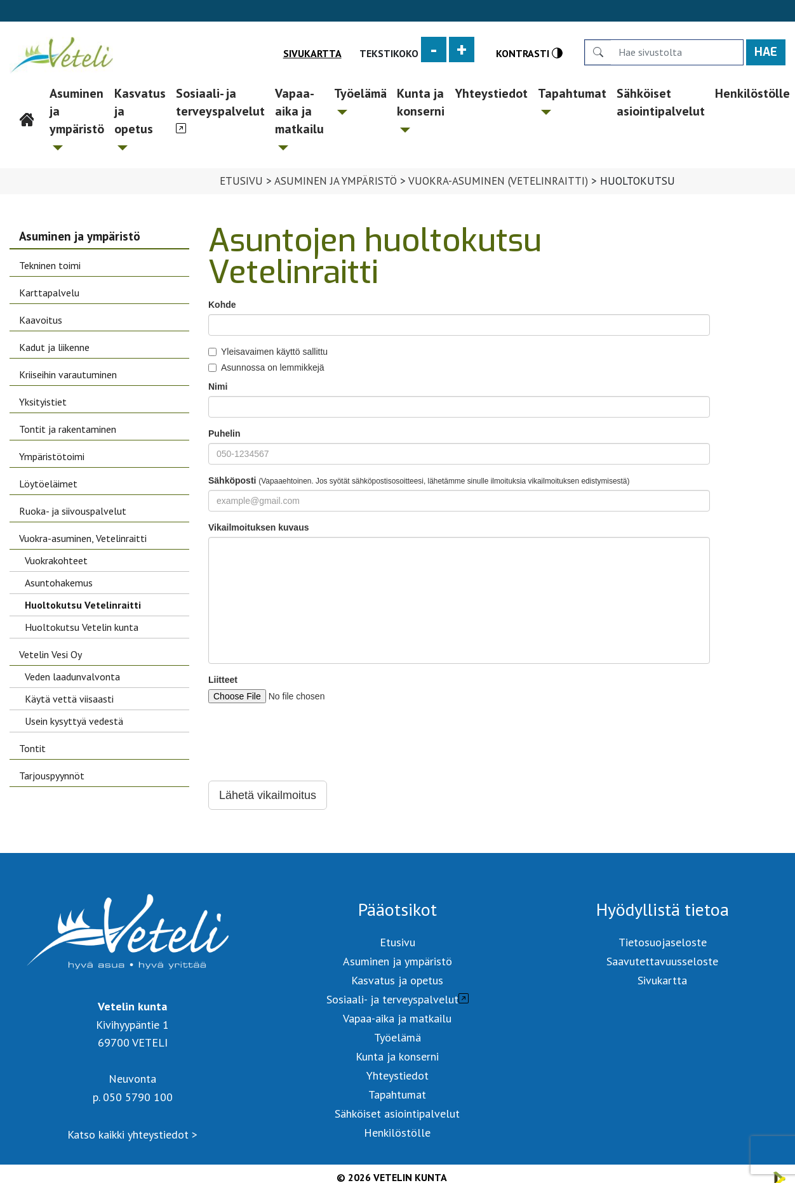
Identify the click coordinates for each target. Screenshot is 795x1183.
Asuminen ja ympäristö (77, 117)
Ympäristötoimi (51, 456)
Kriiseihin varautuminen (68, 374)
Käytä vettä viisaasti (69, 698)
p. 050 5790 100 (133, 1097)
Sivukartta (312, 53)
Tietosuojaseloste (662, 942)
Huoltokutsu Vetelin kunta (81, 627)
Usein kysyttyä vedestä (74, 721)
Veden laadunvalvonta (72, 676)
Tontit (32, 748)
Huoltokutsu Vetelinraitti (83, 604)
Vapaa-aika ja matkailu (299, 117)
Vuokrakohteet (56, 560)
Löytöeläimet (48, 483)
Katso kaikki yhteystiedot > (132, 1134)
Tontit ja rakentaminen (67, 429)
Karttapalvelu (49, 292)
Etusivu (28, 93)
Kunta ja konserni (420, 109)
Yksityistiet (43, 401)
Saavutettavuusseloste (662, 961)
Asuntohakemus (59, 582)
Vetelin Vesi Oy (50, 654)
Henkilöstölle (397, 1132)
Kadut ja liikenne (54, 347)
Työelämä (360, 100)
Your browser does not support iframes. (459, 554)
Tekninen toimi (50, 265)
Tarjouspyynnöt (51, 775)
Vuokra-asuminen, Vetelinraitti (83, 538)
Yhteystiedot (491, 93)
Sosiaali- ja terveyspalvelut (220, 102)
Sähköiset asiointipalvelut (661, 102)
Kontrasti (529, 53)
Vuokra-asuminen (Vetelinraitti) (498, 181)
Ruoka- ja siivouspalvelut (72, 511)
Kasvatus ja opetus (140, 117)
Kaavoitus (40, 320)
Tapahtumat (572, 100)
